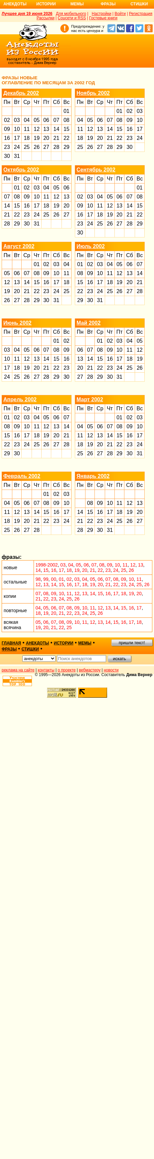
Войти (120, 13)
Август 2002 (18, 246)
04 (27, 120)
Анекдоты (15, 4)
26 (37, 147)
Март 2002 (90, 399)
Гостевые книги (103, 18)
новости (111, 670)
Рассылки (46, 18)
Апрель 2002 (20, 399)
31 (17, 156)
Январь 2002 (93, 476)
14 (57, 129)
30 (7, 156)
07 (57, 120)
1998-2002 (47, 565)
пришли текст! (132, 642)
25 (27, 147)
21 (57, 138)
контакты (46, 670)
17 (17, 138)
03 (17, 120)
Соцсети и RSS (72, 18)
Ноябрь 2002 (93, 93)
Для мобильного (71, 13)
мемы (84, 643)
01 (67, 111)
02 (7, 120)
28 (57, 147)
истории (64, 643)
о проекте (67, 670)
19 (37, 138)
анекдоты (37, 643)
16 (7, 138)
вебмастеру (89, 670)
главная (11, 643)
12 (37, 129)
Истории (46, 4)
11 (27, 129)
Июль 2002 (91, 246)
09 (7, 129)
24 (17, 147)
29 (67, 147)
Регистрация (140, 13)
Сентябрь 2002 (96, 170)
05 (37, 120)
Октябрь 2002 (21, 170)
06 (46, 120)
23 (7, 147)
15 (67, 129)
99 (46, 579)
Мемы (77, 4)
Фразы (107, 4)
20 (46, 138)
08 (67, 120)
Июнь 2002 (17, 323)
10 (17, 129)
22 (67, 138)
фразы (9, 649)
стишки (30, 649)
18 (27, 138)
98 (38, 579)
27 (46, 147)
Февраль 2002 (21, 476)
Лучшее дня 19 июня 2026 (27, 13)
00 (53, 579)
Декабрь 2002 (21, 93)
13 (46, 129)
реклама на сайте (18, 670)
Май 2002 (88, 323)
